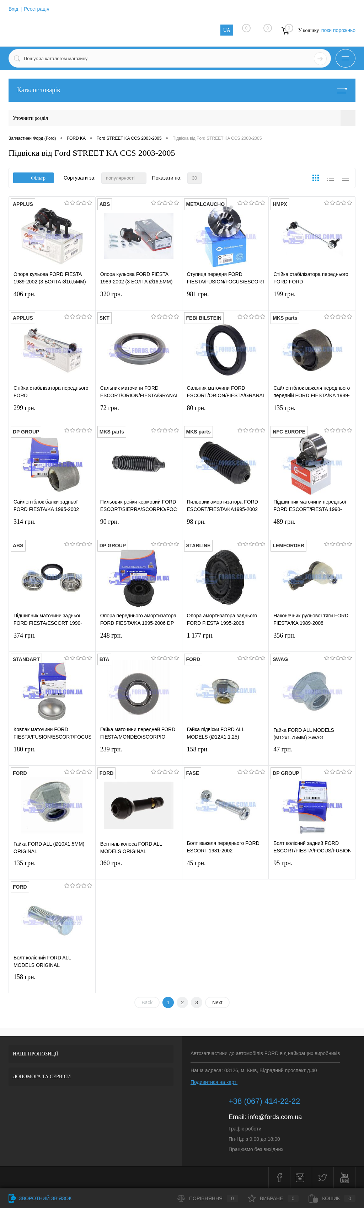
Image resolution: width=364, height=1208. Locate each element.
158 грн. (225, 754)
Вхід (13, 9)
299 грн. (52, 412)
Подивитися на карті (214, 1082)
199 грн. (311, 299)
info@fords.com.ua (275, 1117)
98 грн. (225, 526)
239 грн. (138, 754)
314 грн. (52, 526)
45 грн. (225, 868)
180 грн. (52, 754)
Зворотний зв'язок (40, 1198)
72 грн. (138, 412)
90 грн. (138, 526)
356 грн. (311, 640)
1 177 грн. (225, 640)
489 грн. (311, 526)
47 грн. (311, 754)
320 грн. (138, 299)
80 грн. (225, 412)
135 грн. (311, 412)
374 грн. (52, 640)
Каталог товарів (182, 90)
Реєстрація (36, 9)
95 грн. (311, 868)
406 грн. (52, 299)
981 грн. (225, 299)
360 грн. (138, 868)
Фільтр (33, 178)
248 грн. (138, 640)
